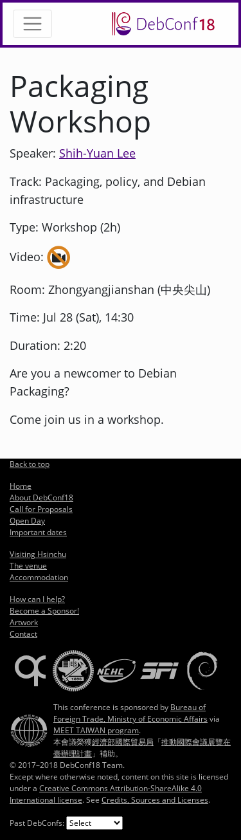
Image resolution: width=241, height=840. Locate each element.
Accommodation (39, 577)
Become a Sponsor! (44, 610)
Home (20, 485)
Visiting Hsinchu (38, 554)
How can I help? (37, 599)
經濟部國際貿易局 (123, 741)
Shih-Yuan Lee (97, 153)
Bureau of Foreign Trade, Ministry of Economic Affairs (130, 713)
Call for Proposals (41, 509)
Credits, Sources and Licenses (155, 799)
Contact (23, 633)
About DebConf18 (41, 497)
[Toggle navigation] (32, 24)
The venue (28, 565)
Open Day (27, 520)
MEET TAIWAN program (96, 730)
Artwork (24, 622)
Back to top (29, 464)
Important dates (38, 532)
